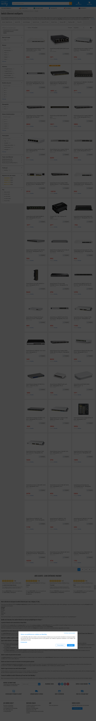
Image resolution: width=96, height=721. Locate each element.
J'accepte (70, 645)
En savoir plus (24, 642)
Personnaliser (60, 645)
